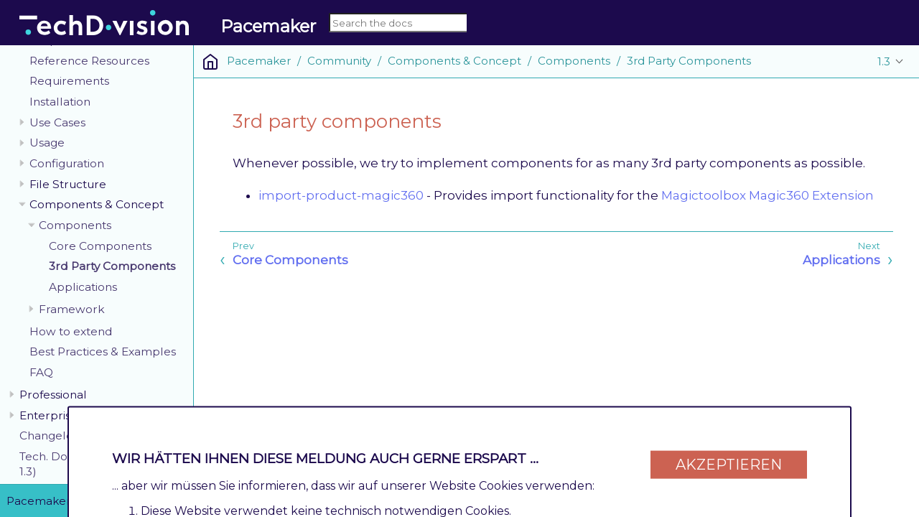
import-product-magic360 (341, 195)
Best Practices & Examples (102, 351)
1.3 (883, 61)
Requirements (69, 81)
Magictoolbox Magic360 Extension (767, 195)
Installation (59, 101)
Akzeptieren (729, 461)
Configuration (66, 163)
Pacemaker (259, 60)
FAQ (41, 372)
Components (75, 225)
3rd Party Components (112, 266)
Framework (72, 309)
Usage (47, 142)
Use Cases (57, 122)
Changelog (49, 435)
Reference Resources (89, 60)
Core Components (100, 246)
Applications (83, 287)
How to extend (71, 331)
